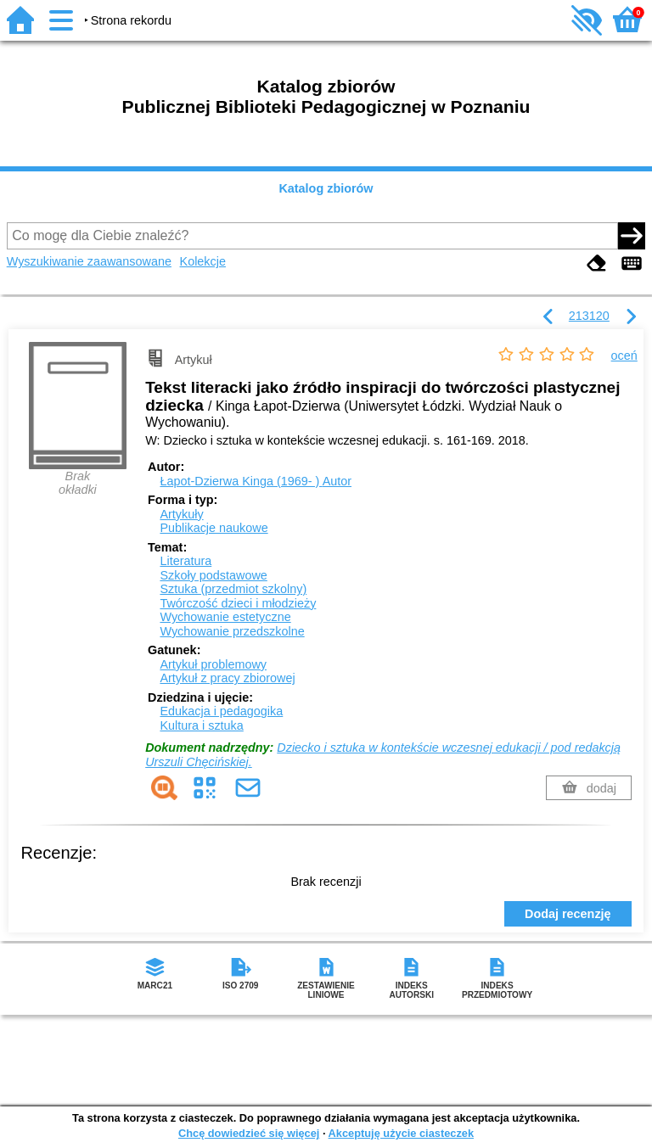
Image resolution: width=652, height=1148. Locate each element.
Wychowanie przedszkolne (232, 631)
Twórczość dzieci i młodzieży (238, 603)
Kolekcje (203, 261)
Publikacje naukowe (213, 528)
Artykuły (181, 514)
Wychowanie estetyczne (225, 617)
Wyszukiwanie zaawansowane (89, 261)
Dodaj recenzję (568, 914)
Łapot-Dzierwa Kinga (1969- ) (255, 481)
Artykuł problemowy (213, 664)
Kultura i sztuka (201, 725)
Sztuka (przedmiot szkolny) (233, 589)
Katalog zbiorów (325, 188)
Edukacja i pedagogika (221, 711)
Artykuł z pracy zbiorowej (227, 678)
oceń (624, 355)
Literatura (185, 561)
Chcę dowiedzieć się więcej (248, 1133)
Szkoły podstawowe (213, 575)
